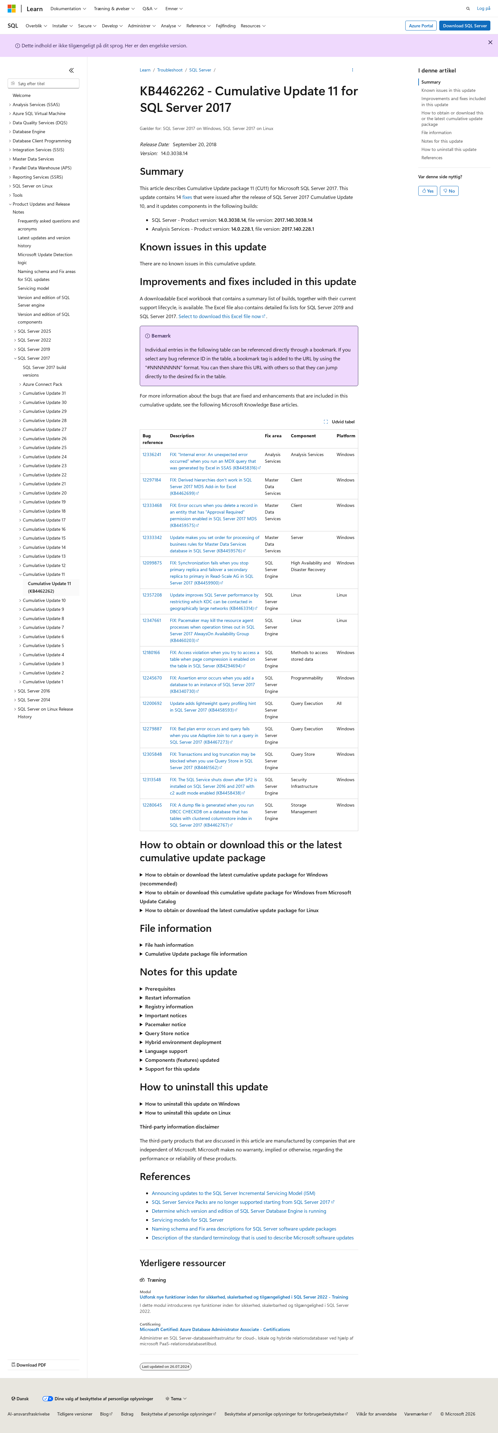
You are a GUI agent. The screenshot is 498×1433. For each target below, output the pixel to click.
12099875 (152, 563)
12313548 (152, 779)
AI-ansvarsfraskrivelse (29, 1414)
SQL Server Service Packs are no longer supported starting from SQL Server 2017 (241, 1201)
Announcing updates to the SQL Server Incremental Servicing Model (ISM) (233, 1193)
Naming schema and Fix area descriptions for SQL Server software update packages (244, 1228)
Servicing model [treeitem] (33, 288)
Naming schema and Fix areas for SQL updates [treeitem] (47, 275)
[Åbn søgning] (468, 8)
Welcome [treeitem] (21, 95)
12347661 (152, 620)
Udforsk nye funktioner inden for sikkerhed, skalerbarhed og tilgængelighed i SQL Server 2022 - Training (244, 1297)
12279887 (152, 729)
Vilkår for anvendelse (376, 1414)
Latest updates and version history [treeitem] (44, 242)
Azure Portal (421, 26)
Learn (145, 70)
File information (436, 132)
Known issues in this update (448, 90)
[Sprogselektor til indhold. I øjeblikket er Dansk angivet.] (20, 1399)
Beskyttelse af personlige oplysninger (176, 1414)
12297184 (152, 480)
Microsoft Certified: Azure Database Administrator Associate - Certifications (215, 1329)
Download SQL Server (465, 26)
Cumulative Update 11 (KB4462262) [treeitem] (49, 587)
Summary (431, 82)
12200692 (152, 703)
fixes (187, 197)
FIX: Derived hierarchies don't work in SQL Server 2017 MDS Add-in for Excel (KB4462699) (211, 486)
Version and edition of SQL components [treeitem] (44, 318)
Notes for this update (442, 141)
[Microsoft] (12, 8)
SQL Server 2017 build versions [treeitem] (44, 371)
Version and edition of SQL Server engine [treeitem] (44, 301)
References (431, 157)
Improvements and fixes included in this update (453, 101)
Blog (104, 1414)
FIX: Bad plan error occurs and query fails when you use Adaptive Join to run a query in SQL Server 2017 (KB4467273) (214, 735)
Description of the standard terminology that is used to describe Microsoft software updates (253, 1237)
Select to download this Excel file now (219, 316)
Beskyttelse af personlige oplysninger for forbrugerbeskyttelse (284, 1414)
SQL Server (200, 70)
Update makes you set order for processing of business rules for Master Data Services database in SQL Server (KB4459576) (214, 544)
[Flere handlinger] (352, 70)
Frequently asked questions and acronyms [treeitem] (48, 225)
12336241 (152, 454)
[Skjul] (71, 70)
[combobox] (43, 83)
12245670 (152, 678)
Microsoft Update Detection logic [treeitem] (45, 258)
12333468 (152, 505)
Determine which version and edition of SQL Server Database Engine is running (239, 1210)
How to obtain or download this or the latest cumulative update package (452, 118)
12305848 (152, 754)
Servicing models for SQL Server (188, 1219)
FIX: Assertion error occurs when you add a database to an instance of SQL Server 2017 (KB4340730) (212, 684)
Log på (483, 8)
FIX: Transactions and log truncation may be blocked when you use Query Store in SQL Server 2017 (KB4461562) (212, 760)
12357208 (152, 595)
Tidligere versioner (74, 1414)
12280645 (152, 805)
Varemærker (416, 1414)
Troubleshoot (170, 70)
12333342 (152, 537)
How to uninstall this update (448, 149)
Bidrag (127, 1414)
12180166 (151, 652)
